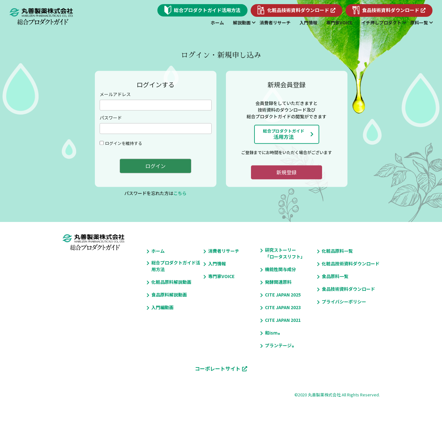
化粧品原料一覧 (337, 251)
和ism (271, 332)
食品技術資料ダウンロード (348, 289)
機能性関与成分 (280, 269)
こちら (180, 193)
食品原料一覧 (335, 276)
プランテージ (278, 345)
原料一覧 (419, 22)
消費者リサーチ (275, 22)
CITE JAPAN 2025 (283, 294)
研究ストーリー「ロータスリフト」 (285, 253)
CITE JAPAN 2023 (283, 307)
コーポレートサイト (218, 368)
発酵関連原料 (278, 282)
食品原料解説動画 (169, 294)
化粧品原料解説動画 (171, 282)
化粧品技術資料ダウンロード (350, 263)
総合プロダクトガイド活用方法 (175, 265)
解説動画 (242, 22)
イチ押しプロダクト (381, 22)
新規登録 (286, 172)
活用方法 (283, 134)
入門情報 (308, 22)
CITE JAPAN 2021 (283, 320)
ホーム (217, 22)
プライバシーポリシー (344, 301)
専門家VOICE (339, 22)
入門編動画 (162, 307)
